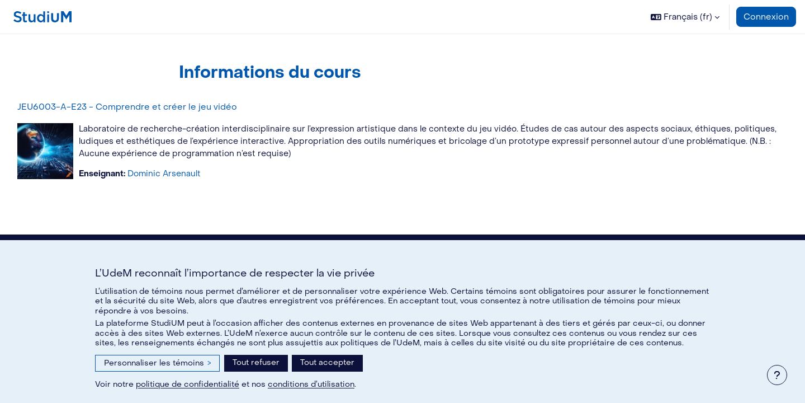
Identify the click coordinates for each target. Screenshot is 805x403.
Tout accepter (327, 362)
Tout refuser (256, 362)
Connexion (766, 16)
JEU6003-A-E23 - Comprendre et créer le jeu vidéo (152, 107)
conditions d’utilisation (311, 384)
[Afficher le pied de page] (777, 375)
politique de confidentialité (187, 384)
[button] (685, 17)
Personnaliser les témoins (157, 363)
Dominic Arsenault (193, 175)
